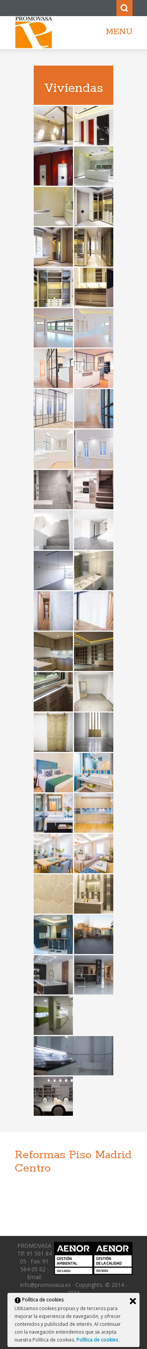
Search (124, 8)
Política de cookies (97, 1339)
